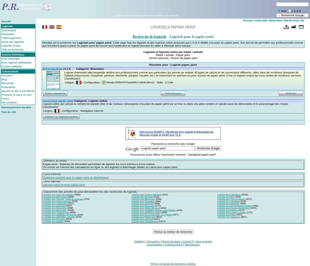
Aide (302, 20)
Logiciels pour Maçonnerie (143, 199)
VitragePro (153, 241)
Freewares (7, 34)
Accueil (6, 21)
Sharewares (8, 30)
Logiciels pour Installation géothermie (60, 215)
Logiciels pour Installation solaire (146, 212)
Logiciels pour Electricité (142, 204)
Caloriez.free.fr (173, 244)
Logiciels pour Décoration (142, 201)
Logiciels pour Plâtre (226, 215)
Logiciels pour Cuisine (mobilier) (231, 212)
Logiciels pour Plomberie (54, 219)
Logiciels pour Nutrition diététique (146, 195)
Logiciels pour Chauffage (228, 201)
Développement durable (16, 107)
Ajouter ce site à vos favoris (18, 90)
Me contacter (9, 102)
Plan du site (8, 112)
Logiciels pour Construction (55, 204)
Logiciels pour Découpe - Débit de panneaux (63, 199)
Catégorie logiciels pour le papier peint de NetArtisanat (75, 177)
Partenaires (8, 87)
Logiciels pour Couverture (229, 217)
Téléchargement (11, 38)
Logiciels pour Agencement (55, 197)
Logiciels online (260, 20)
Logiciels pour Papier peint (143, 217)
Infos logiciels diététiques (16, 62)
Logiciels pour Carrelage (142, 219)
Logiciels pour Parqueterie (55, 208)
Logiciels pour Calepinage (229, 195)
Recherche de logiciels (149, 37)
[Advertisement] (145, 8)
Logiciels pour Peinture (227, 210)
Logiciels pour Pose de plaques (231, 199)
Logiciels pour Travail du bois (56, 212)
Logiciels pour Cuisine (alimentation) (233, 208)
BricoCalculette (171, 241)
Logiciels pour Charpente (54, 206)
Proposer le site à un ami (16, 94)
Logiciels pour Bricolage (142, 197)
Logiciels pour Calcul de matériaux (58, 195)
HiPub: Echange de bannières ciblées (173, 263)
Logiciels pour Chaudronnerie (144, 221)
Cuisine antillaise (11, 66)
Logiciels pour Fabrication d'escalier (59, 217)
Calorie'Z (187, 241)
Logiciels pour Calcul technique (57, 201)
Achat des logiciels (12, 41)
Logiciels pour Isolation (53, 221)
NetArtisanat (192, 244)
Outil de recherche (12, 49)
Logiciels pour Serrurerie (228, 204)
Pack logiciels (203, 241)
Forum (5, 98)
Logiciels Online (11, 45)
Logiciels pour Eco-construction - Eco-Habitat (151, 215)
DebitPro (139, 241)
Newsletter (7, 83)
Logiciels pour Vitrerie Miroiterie (145, 208)
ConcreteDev (155, 244)
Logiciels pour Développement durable (234, 206)
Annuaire (6, 75)
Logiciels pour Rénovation (54, 210)
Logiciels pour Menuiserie (142, 206)
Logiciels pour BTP (225, 197)
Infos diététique (10, 58)
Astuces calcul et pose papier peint (64, 184)
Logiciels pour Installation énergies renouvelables (153, 210)
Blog (4, 79)
